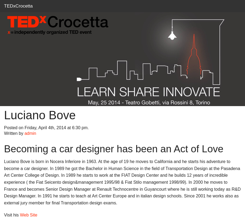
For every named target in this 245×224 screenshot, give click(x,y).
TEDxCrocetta (18, 6)
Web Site (28, 215)
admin (30, 133)
